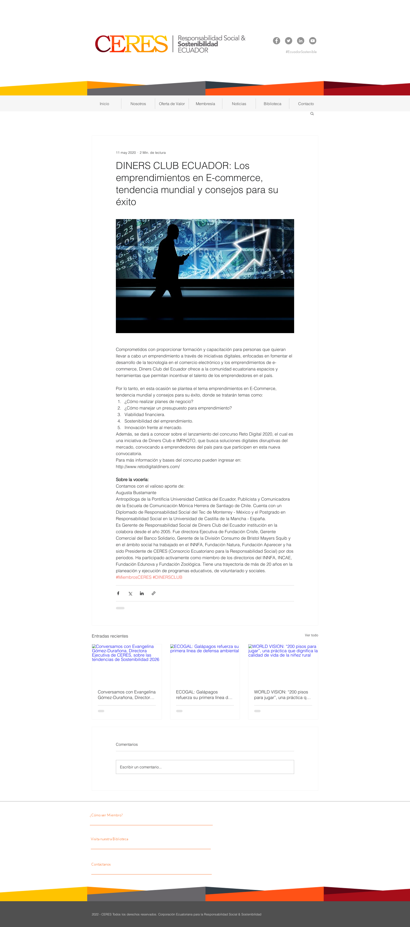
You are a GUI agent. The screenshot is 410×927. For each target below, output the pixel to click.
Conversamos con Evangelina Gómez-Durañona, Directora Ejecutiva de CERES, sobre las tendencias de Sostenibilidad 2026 (127, 694)
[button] (138, 103)
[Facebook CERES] (276, 40)
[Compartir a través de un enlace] (153, 593)
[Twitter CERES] (288, 40)
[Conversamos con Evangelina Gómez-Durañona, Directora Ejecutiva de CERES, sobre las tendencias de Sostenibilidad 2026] (127, 663)
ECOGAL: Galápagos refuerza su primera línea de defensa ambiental (203, 694)
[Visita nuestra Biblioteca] (137, 839)
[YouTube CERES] (312, 40)
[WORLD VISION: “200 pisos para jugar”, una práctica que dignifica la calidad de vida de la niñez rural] (283, 663)
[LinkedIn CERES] (300, 40)
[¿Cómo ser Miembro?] (131, 815)
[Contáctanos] (134, 864)
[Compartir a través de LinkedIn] (141, 593)
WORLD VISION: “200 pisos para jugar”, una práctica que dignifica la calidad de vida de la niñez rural (282, 694)
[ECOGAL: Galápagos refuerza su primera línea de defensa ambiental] (205, 663)
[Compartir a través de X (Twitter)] (130, 593)
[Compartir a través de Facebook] (118, 593)
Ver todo (311, 635)
